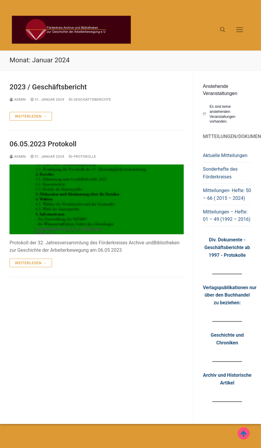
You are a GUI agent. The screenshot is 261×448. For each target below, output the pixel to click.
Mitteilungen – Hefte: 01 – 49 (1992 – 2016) (227, 215)
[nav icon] (239, 29)
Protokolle (82, 156)
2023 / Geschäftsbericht (48, 87)
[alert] (227, 114)
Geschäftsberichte (90, 99)
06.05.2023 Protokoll (43, 144)
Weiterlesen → (31, 116)
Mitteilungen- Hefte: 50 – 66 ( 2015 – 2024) (227, 194)
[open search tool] (222, 29)
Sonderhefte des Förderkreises (220, 173)
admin (18, 99)
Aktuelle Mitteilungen (225, 155)
